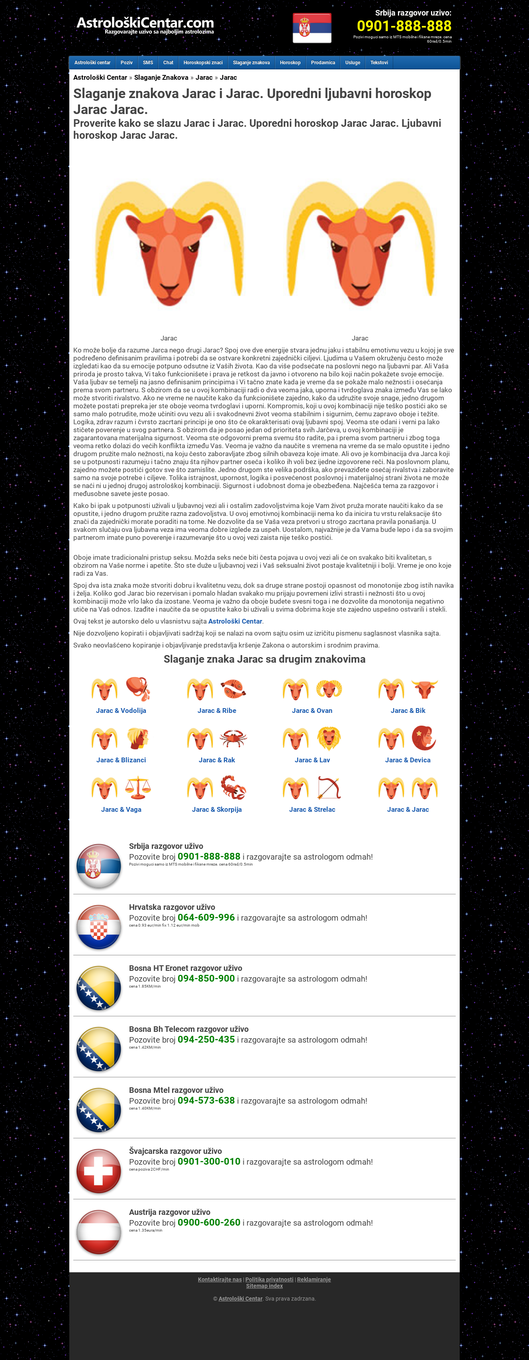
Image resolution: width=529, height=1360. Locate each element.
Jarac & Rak (216, 756)
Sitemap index (264, 1286)
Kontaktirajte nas (220, 1279)
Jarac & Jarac (408, 805)
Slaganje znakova (251, 62)
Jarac (204, 77)
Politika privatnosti (269, 1279)
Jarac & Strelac (312, 805)
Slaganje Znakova (161, 77)
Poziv (127, 62)
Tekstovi (379, 62)
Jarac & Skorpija (216, 805)
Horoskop (290, 62)
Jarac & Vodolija (121, 706)
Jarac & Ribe (216, 706)
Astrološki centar (92, 62)
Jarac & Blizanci (121, 756)
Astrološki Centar (100, 77)
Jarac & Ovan (312, 706)
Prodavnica (323, 62)
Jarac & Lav (312, 756)
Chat (168, 62)
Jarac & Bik (408, 706)
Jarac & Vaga (121, 805)
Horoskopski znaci (203, 62)
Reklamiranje (314, 1279)
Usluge (352, 62)
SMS (148, 62)
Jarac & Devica (408, 756)
